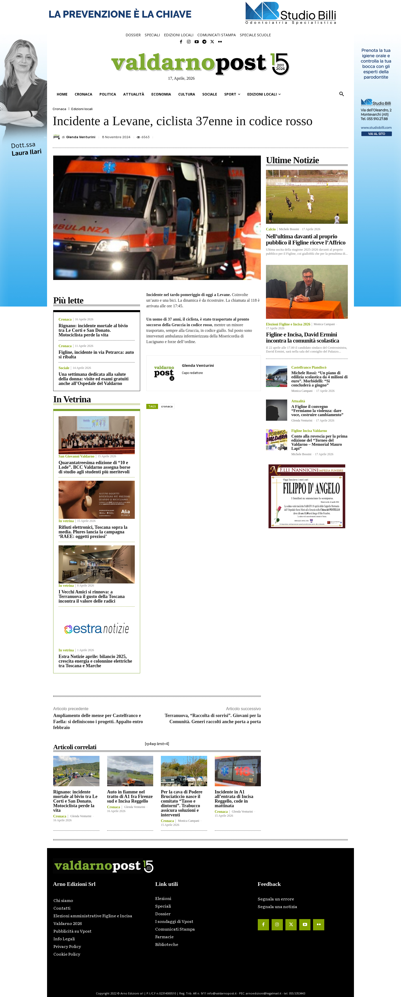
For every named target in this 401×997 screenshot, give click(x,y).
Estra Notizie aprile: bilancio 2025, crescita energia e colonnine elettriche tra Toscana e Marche (95, 661)
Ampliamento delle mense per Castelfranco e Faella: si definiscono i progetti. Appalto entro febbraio (98, 721)
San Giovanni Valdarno (76, 456)
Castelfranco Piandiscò (308, 367)
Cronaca (59, 109)
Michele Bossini (289, 229)
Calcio (271, 229)
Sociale (64, 368)
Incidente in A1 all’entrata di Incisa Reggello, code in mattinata (234, 798)
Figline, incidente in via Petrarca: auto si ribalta (96, 354)
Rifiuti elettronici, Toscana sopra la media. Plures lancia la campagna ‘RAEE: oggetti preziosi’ (93, 532)
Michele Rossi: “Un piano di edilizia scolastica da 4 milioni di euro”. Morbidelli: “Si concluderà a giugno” (319, 379)
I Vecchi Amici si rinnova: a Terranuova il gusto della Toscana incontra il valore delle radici (92, 596)
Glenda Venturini (80, 137)
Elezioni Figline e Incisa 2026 (288, 324)
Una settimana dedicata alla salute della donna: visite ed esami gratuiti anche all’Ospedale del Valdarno (94, 379)
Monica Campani (188, 821)
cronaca (167, 406)
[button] (342, 94)
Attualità (298, 401)
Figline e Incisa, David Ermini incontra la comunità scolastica (302, 337)
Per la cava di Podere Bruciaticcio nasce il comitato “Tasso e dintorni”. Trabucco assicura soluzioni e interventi (181, 803)
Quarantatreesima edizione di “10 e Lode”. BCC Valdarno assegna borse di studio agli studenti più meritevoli (94, 467)
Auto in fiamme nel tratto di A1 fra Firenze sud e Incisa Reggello (130, 796)
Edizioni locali (82, 109)
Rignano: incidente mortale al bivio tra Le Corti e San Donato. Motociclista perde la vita (93, 330)
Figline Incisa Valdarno (309, 431)
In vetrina (66, 521)
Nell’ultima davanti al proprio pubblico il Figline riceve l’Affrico (306, 239)
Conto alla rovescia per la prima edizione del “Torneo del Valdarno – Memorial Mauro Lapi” (319, 442)
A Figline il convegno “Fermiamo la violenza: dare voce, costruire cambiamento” (317, 410)
